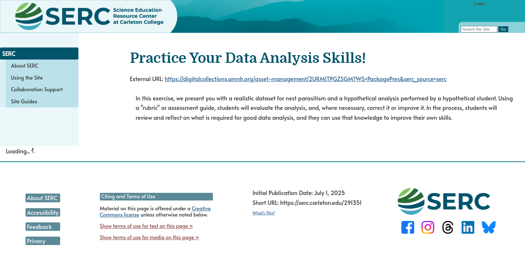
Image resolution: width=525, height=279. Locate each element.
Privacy (36, 241)
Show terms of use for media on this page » (149, 237)
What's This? (263, 212)
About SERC (24, 65)
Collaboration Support (37, 89)
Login (479, 3)
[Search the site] (479, 29)
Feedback (39, 226)
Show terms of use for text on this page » (146, 225)
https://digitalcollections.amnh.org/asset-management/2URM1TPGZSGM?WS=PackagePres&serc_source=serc (306, 78)
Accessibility (43, 212)
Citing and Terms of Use (128, 196)
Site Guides (24, 101)
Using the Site (27, 77)
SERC (8, 53)
